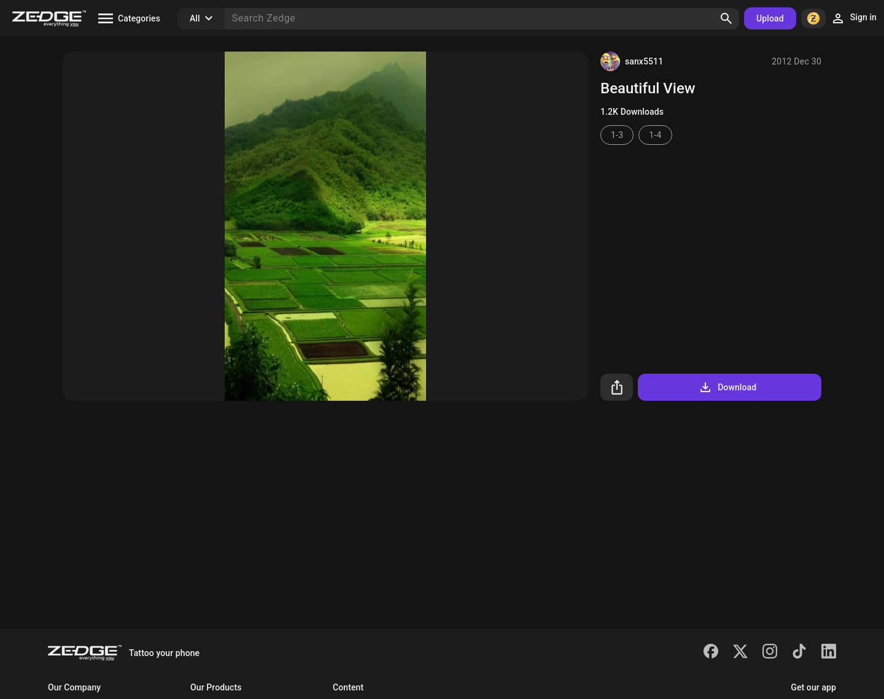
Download (727, 387)
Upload (770, 18)
